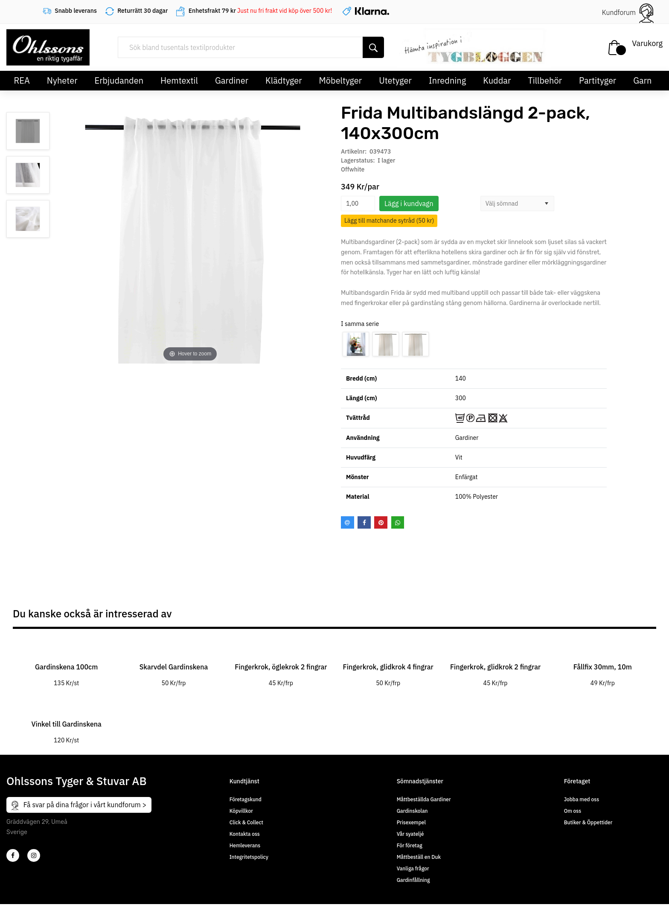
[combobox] (510, 203)
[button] (546, 203)
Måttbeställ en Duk (419, 857)
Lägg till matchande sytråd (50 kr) (389, 220)
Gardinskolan (412, 811)
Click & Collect (246, 822)
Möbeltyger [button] (340, 80)
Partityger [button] (597, 80)
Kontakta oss (245, 834)
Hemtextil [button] (179, 80)
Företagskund (246, 799)
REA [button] (22, 80)
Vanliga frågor (413, 868)
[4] (33, 855)
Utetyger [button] (395, 80)
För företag (409, 845)
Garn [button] (642, 80)
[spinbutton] (358, 203)
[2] (13, 855)
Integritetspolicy (249, 857)
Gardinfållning (413, 880)
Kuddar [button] (497, 80)
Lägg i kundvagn (408, 203)
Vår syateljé (410, 834)
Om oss (572, 811)
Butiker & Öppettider (588, 822)
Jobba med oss (581, 799)
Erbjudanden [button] (119, 80)
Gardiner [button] (231, 80)
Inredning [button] (447, 80)
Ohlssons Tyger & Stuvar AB (76, 781)
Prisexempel (411, 822)
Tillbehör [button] (545, 80)
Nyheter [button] (62, 80)
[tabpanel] (66, 662)
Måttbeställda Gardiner (424, 799)
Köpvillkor (241, 811)
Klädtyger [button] (283, 80)
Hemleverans (245, 845)
